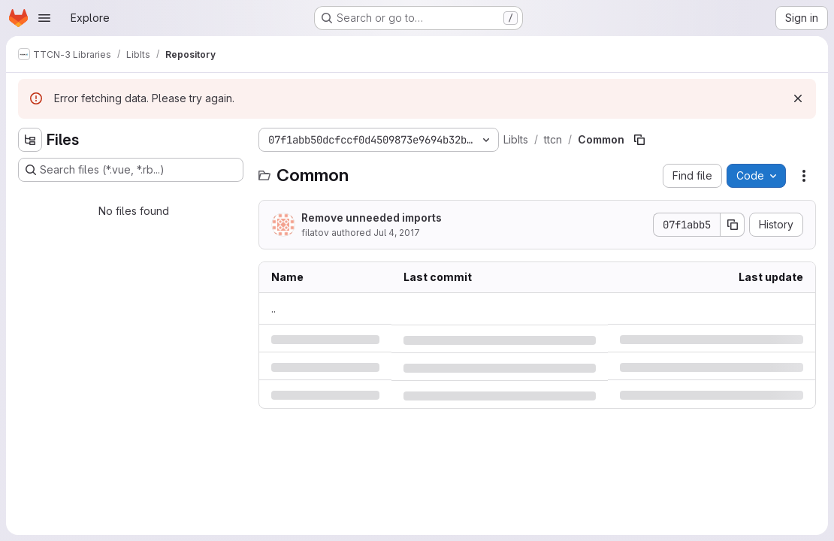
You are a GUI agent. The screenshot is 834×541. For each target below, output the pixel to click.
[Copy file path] (639, 140)
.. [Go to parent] (273, 308)
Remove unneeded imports (371, 217)
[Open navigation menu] (44, 18)
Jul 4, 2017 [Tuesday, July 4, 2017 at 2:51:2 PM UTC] (396, 232)
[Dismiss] (798, 98)
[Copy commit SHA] (733, 225)
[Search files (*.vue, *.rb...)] (130, 170)
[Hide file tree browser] (30, 140)
